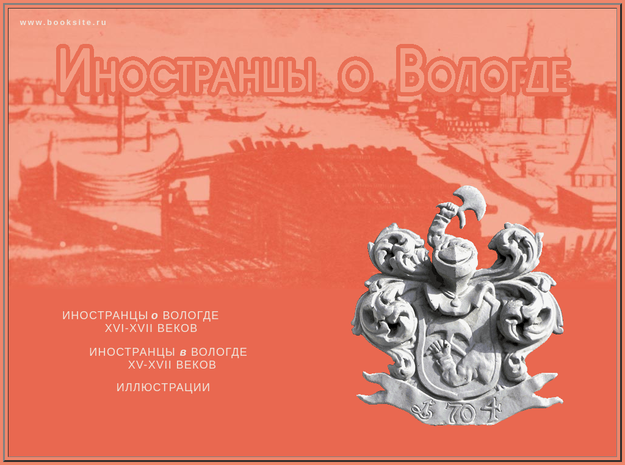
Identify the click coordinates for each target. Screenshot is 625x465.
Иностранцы (105, 315)
